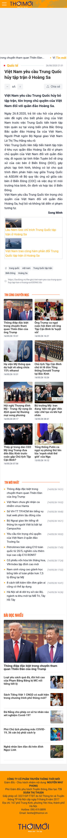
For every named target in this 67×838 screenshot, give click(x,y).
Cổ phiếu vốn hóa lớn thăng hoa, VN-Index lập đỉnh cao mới (35, 562)
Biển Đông (10, 273)
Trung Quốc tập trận (42, 268)
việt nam (26, 268)
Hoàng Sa (23, 273)
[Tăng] (20, 87)
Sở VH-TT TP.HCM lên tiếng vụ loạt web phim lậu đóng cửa (35, 513)
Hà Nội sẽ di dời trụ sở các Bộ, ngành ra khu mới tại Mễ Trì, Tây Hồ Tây (35, 595)
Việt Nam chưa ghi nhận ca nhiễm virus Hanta (35, 504)
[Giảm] (7, 87)
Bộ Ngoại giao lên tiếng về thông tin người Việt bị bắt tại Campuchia (35, 524)
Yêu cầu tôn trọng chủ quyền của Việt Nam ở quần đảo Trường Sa (35, 537)
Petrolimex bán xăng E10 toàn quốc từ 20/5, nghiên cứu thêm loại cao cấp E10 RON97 (35, 551)
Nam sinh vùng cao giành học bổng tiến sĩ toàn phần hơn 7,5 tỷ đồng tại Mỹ (35, 573)
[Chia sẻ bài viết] (53, 87)
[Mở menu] (4, 4)
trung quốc (14, 268)
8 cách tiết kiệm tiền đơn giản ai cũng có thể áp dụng (35, 584)
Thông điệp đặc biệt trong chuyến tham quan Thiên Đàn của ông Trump (35, 493)
